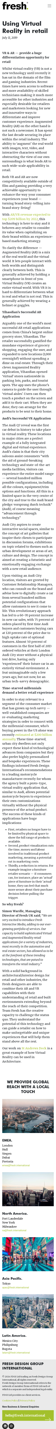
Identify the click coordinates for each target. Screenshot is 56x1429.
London (7, 1145)
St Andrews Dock (34, 1048)
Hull (5, 1149)
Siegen (6, 1153)
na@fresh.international (14, 1230)
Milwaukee (9, 1226)
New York (8, 1222)
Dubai (6, 1157)
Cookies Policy (10, 1400)
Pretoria (7, 1161)
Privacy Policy (27, 1400)
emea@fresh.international (16, 1165)
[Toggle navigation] (49, 6)
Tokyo (6, 1283)
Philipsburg (10, 1345)
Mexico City (10, 1341)
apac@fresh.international (15, 1287)
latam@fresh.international (16, 1352)
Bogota (7, 1349)
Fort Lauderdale (12, 1218)
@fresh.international (25, 1415)
